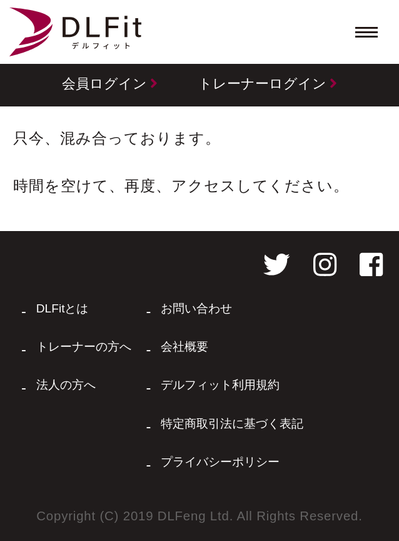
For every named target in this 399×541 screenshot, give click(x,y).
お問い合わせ (196, 308)
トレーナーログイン (267, 83)
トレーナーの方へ (83, 346)
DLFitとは (62, 308)
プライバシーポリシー (220, 461)
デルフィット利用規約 (220, 384)
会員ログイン (110, 83)
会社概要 (184, 346)
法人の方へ (66, 384)
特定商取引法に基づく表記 (232, 423)
